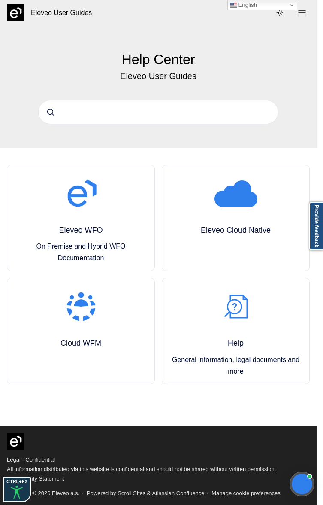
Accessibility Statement (35, 478)
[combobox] (158, 112)
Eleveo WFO (81, 230)
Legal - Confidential (31, 459)
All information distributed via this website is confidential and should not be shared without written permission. (141, 469)
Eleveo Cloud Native (236, 230)
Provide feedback (317, 226)
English (243, 5)
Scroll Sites (131, 493)
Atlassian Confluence (178, 493)
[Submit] (50, 112)
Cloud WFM (80, 343)
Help (236, 343)
